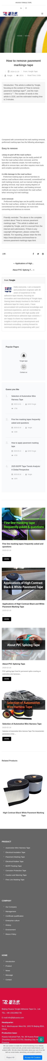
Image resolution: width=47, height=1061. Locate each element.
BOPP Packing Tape (14, 866)
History (8, 925)
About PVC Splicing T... (23, 270)
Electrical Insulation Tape (15, 852)
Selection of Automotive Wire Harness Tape (22, 724)
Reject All (10, 1057)
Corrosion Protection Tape (16, 870)
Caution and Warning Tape (16, 875)
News (8, 970)
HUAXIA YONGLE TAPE (23, 2)
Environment (11, 930)
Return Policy (11, 934)
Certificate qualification (15, 916)
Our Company (11, 907)
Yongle (12, 280)
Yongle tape (23, 361)
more (6, 559)
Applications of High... (24, 263)
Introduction (10, 961)
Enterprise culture (13, 920)
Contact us (23, 372)
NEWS (27, 36)
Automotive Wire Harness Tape (18, 848)
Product (9, 966)
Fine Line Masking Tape (15, 880)
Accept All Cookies (33, 1057)
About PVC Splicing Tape (13, 664)
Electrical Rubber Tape (15, 861)
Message (9, 975)
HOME (19, 36)
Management (11, 911)
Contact (9, 980)
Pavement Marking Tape (15, 857)
